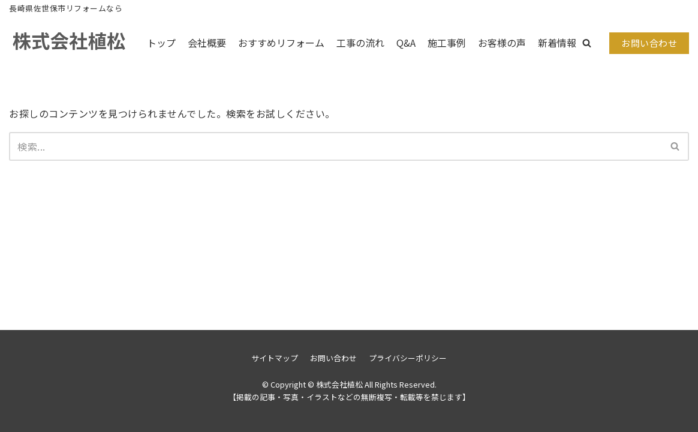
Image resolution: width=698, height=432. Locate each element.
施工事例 (447, 42)
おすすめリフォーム (281, 42)
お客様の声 (502, 42)
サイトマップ (274, 358)
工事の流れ (360, 42)
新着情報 (557, 42)
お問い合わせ (649, 43)
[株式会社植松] (69, 43)
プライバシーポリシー (408, 358)
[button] (586, 42)
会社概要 (207, 42)
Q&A (406, 42)
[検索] (335, 146)
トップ (161, 42)
